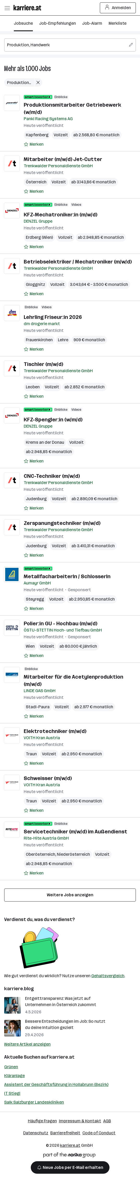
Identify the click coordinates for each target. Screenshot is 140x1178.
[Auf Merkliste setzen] (34, 144)
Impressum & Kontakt (80, 1120)
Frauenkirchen (39, 339)
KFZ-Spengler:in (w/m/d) (53, 419)
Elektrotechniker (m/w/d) (55, 731)
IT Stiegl (12, 1093)
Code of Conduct (98, 1132)
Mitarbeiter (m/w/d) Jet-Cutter (63, 159)
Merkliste (117, 23)
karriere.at (62, 1057)
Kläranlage (14, 1075)
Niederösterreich (73, 854)
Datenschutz (35, 1132)
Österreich (36, 181)
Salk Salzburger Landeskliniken (34, 1102)
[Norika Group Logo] (69, 1156)
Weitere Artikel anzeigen (27, 1044)
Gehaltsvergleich (107, 975)
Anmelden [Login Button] (118, 8)
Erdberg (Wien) (39, 237)
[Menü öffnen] (7, 8)
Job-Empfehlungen (57, 23)
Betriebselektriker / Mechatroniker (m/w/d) (78, 262)
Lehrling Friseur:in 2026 (53, 317)
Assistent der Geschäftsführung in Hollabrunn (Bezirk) (56, 1084)
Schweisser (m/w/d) (48, 778)
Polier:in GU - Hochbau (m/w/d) (60, 623)
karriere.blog (19, 989)
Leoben (33, 386)
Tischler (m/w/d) (43, 364)
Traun (31, 753)
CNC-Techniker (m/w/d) (52, 476)
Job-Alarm (92, 23)
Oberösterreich (40, 854)
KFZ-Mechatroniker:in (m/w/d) (60, 214)
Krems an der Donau (45, 442)
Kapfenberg (37, 134)
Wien (30, 646)
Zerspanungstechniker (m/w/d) (62, 523)
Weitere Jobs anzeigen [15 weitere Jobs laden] (70, 894)
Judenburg (36, 498)
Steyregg (35, 599)
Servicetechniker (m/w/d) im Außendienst (75, 831)
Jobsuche (23, 23)
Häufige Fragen (42, 1120)
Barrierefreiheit (65, 1132)
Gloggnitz (35, 284)
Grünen (11, 1066)
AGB (107, 1120)
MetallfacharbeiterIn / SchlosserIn (67, 576)
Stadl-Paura (38, 706)
